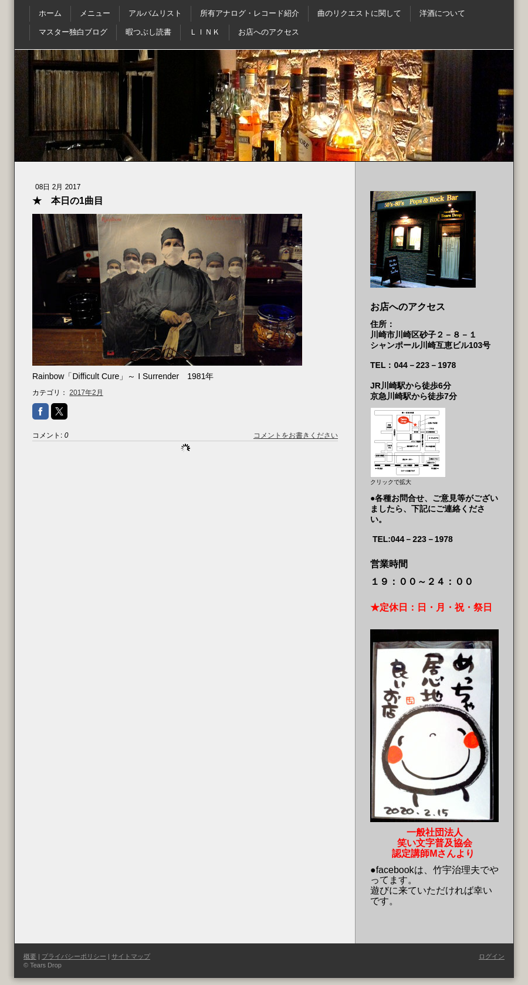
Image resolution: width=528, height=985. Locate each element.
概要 (29, 956)
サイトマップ (130, 956)
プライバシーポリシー (74, 956)
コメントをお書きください (295, 435)
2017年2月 (86, 392)
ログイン (492, 956)
